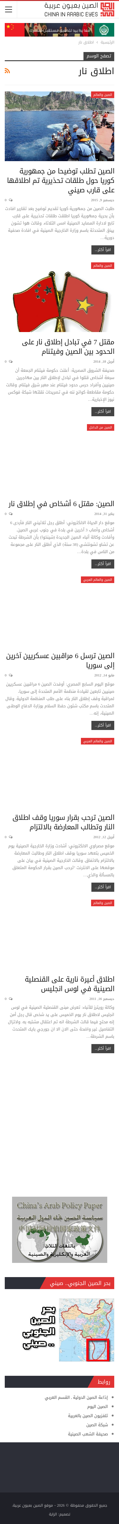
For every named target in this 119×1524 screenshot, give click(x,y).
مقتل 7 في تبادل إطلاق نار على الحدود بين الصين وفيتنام (68, 347)
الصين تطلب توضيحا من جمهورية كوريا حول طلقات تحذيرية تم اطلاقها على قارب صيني (61, 181)
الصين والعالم (102, 95)
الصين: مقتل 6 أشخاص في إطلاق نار (61, 504)
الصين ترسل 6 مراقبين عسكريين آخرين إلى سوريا (60, 660)
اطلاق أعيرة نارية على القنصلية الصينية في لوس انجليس (70, 984)
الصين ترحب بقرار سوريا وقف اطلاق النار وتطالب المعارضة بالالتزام (63, 822)
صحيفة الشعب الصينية (88, 1434)
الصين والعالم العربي (97, 580)
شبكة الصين (97, 1425)
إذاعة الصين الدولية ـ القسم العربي (76, 1397)
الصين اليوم (97, 1406)
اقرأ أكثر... (103, 249)
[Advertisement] (59, 1122)
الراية (53, 1514)
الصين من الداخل (100, 427)
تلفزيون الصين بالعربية (88, 1416)
